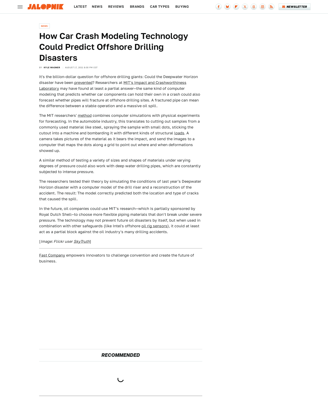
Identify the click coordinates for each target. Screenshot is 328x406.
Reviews (116, 7)
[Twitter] (245, 7)
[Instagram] (262, 7)
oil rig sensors (154, 226)
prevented (83, 82)
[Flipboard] (236, 7)
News (97, 7)
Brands (137, 7)
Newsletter (294, 7)
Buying (182, 7)
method (85, 115)
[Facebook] (218, 7)
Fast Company (52, 255)
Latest (80, 7)
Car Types (160, 7)
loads (179, 133)
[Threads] (254, 7)
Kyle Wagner (52, 67)
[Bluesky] (227, 7)
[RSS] (271, 7)
